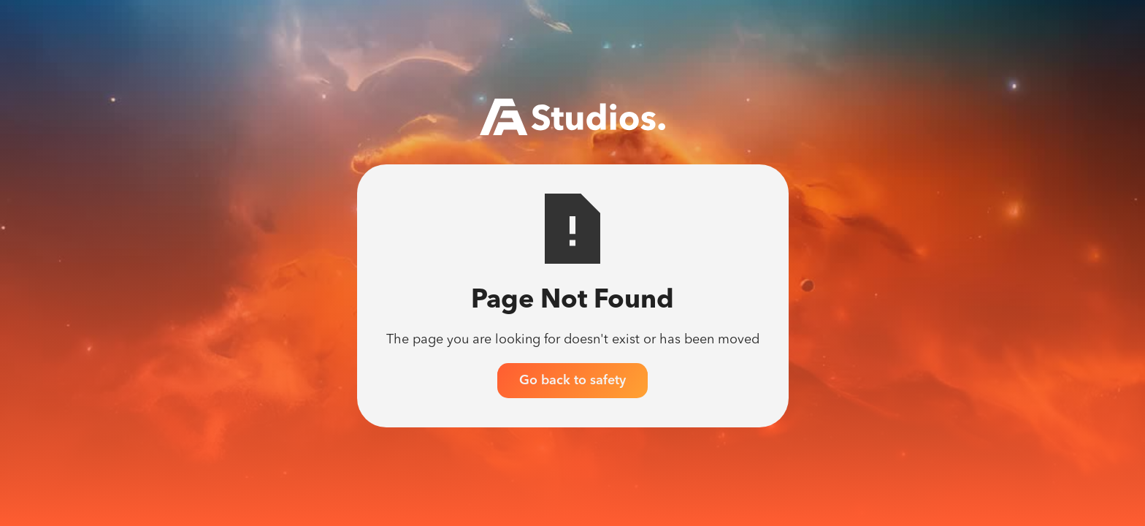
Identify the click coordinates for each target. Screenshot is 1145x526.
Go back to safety (572, 380)
